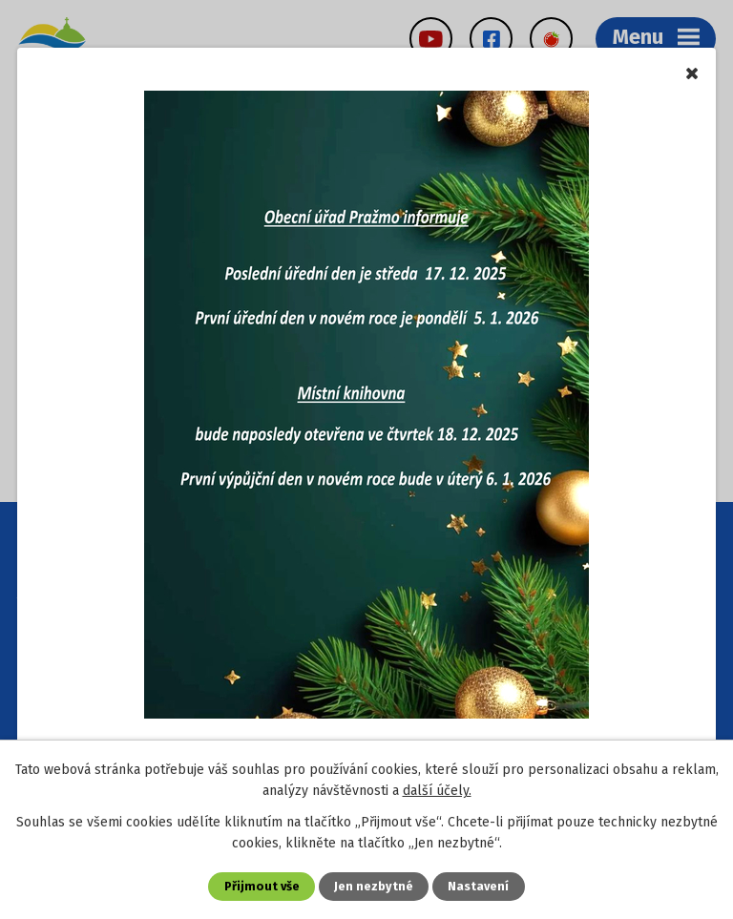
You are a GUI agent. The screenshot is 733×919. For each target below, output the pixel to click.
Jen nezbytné (373, 886)
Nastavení (478, 886)
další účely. (437, 791)
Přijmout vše (262, 886)
